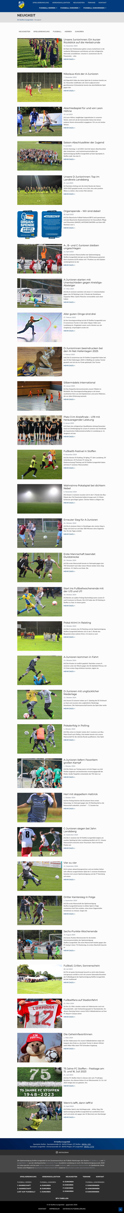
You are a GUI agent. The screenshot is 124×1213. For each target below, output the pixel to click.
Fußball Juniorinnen (94, 8)
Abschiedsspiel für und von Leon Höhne (83, 110)
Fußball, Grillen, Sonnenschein (82, 965)
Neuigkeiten (79, 3)
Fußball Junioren (70, 8)
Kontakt (102, 3)
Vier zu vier (70, 862)
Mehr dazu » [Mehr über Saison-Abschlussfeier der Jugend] (69, 159)
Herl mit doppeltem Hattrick (81, 794)
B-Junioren (45, 1189)
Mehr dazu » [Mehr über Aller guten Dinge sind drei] (69, 331)
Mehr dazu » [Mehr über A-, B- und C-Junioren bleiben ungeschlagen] (69, 265)
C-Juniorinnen (92, 1185)
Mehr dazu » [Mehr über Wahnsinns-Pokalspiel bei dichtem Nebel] (69, 503)
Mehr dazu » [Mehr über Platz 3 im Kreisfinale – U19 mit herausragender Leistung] (69, 437)
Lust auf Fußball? (26, 1192)
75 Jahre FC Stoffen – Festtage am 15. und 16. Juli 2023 (84, 1070)
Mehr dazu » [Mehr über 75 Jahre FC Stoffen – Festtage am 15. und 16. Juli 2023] (69, 1086)
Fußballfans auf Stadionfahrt (81, 1000)
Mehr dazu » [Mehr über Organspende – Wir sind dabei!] (69, 228)
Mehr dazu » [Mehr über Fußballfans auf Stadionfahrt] (69, 1017)
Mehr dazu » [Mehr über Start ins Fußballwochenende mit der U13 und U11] (69, 606)
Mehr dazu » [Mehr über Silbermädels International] (69, 399)
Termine (91, 3)
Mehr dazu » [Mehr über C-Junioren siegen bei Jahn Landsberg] (69, 848)
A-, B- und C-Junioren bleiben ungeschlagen (81, 247)
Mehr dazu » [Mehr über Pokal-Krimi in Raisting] (69, 637)
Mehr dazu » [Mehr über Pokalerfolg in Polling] (69, 740)
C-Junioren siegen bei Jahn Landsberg (80, 830)
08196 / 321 (86, 1144)
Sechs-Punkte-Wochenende (80, 931)
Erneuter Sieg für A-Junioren (81, 519)
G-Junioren (68, 1191)
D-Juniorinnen (92, 1189)
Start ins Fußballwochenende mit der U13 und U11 (84, 590)
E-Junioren (68, 1185)
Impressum (54, 1209)
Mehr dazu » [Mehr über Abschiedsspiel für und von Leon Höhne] (69, 128)
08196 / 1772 (89, 1147)
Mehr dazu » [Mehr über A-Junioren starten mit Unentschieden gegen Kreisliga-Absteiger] (69, 302)
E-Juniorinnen (92, 1192)
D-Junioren (68, 1182)
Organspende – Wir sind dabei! (82, 211)
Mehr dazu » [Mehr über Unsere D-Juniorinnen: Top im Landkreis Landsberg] (69, 194)
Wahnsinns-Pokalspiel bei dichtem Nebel (84, 487)
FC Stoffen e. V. (94, 1160)
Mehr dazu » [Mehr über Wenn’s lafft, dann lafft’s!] (69, 1117)
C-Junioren (45, 1192)
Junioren (79, 31)
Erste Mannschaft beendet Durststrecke (79, 555)
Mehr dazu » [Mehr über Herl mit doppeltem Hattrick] (69, 809)
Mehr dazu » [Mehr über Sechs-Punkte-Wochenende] (69, 951)
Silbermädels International (79, 382)
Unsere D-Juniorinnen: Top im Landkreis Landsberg (81, 178)
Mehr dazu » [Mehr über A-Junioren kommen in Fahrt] (69, 671)
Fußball (57, 31)
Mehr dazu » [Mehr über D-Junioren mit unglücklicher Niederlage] (69, 708)
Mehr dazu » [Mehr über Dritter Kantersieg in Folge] (69, 914)
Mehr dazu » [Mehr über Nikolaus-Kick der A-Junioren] (69, 91)
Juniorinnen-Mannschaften (79, 1165)
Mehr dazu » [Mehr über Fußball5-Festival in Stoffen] (69, 468)
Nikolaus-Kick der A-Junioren (81, 73)
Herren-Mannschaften (47, 1165)
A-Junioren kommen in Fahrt (81, 657)
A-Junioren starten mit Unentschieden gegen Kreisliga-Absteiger (83, 282)
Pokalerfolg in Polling (76, 725)
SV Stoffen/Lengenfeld (25, 20)
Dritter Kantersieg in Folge (79, 897)
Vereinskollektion (61, 3)
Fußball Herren (48, 8)
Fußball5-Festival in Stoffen (80, 451)
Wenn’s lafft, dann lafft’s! (78, 1102)
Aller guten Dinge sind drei (80, 314)
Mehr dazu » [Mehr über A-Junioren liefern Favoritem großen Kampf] (69, 777)
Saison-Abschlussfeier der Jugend (84, 142)
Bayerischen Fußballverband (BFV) (47, 1168)
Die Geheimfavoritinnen (78, 1034)
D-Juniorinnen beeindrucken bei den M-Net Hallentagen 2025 (83, 350)
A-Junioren (45, 1185)
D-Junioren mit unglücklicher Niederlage (81, 693)
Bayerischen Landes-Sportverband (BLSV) (80, 1168)
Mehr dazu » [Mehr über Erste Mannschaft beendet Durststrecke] (69, 571)
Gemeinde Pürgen (52, 1163)
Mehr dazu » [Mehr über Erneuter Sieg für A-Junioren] (69, 534)
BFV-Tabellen (62, 1198)
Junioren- (63, 1165)
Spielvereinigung (41, 3)
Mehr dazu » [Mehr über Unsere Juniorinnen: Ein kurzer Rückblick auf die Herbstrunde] (69, 59)
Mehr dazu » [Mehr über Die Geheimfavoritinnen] (69, 1049)
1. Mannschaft (24, 1185)
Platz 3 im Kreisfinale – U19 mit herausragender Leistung (82, 418)
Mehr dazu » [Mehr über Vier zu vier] (69, 880)
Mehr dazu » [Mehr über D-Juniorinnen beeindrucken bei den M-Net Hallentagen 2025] (69, 365)
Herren (68, 31)
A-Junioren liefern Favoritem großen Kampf (81, 761)
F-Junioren (68, 1188)
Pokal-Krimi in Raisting (77, 622)
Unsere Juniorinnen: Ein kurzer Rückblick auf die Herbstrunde (82, 41)
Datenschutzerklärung (74, 1209)
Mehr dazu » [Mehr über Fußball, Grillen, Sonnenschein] (69, 982)
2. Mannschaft (24, 1189)
